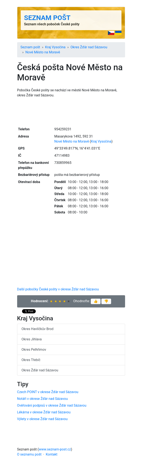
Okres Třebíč (31, 360)
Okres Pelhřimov (34, 350)
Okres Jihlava (32, 339)
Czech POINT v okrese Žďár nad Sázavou (48, 392)
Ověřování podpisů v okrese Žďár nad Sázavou (52, 405)
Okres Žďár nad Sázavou (88, 47)
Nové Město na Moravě (42, 52)
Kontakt (51, 454)
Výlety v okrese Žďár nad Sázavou (42, 419)
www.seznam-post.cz (55, 449)
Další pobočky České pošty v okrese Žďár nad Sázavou (58, 289)
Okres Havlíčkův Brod (38, 329)
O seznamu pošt (29, 454)
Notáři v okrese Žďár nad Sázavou (42, 399)
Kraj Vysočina (55, 47)
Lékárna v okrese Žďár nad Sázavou (44, 412)
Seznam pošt (47, 18)
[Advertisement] (71, 111)
